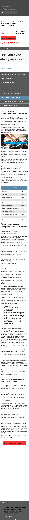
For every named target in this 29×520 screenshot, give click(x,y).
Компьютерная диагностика (11, 94)
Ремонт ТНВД (8, 516)
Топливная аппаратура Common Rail (14, 74)
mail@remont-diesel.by (12, 2)
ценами (13, 416)
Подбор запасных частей (10, 105)
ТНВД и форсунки (7, 78)
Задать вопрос (7, 6)
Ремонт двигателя (8, 82)
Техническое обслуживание (11, 97)
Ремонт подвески (8, 90)
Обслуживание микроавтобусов (12, 101)
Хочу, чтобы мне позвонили (14, 443)
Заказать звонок (8, 38)
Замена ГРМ (6, 86)
